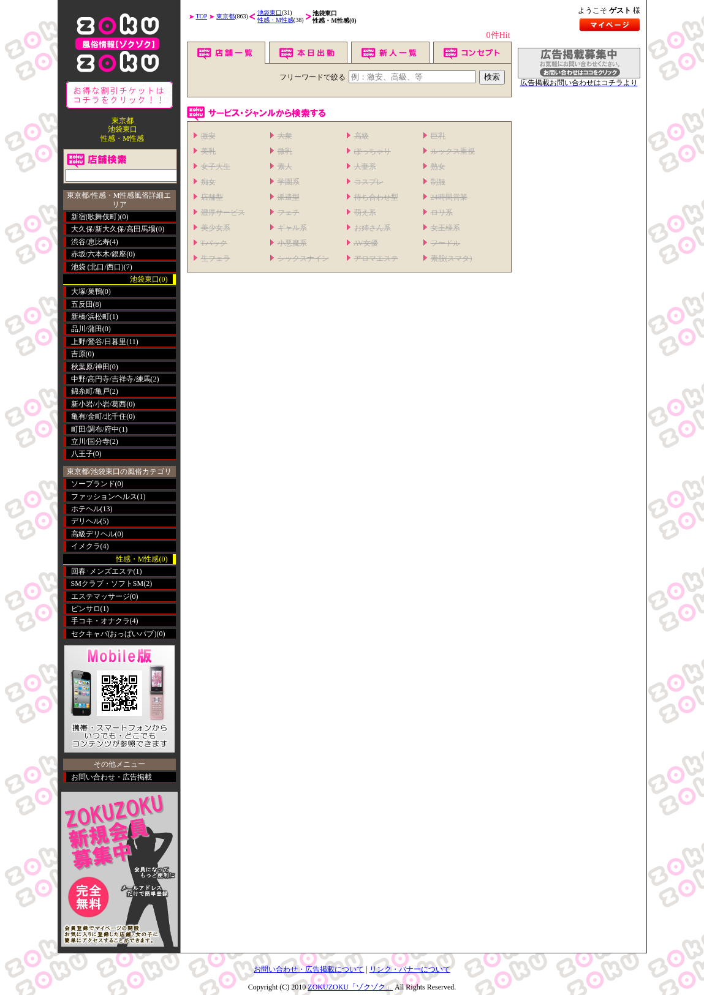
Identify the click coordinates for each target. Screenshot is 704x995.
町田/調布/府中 (95, 429)
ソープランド (93, 483)
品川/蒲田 (86, 329)
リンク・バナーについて (409, 969)
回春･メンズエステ (102, 571)
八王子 (82, 453)
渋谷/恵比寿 (90, 242)
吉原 (78, 354)
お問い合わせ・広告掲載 (111, 777)
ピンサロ (85, 608)
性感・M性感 (275, 20)
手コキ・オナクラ (100, 621)
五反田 (82, 304)
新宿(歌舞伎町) (95, 216)
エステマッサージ (100, 596)
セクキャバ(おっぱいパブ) (114, 633)
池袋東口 (269, 12)
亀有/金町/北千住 (99, 416)
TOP (202, 16)
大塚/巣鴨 (86, 291)
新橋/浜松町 (90, 316)
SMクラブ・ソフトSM (107, 583)
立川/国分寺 (90, 441)
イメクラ (85, 546)
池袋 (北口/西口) (97, 267)
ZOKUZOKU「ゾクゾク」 (350, 987)
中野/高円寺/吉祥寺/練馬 (111, 379)
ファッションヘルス (104, 496)
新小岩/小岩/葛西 (99, 404)
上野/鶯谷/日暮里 (99, 341)
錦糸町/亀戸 (90, 391)
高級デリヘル (93, 534)
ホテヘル (85, 509)
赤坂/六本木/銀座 (99, 254)
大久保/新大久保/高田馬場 (113, 229)
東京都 (225, 16)
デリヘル (85, 521)
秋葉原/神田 (90, 366)
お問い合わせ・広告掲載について (309, 969)
